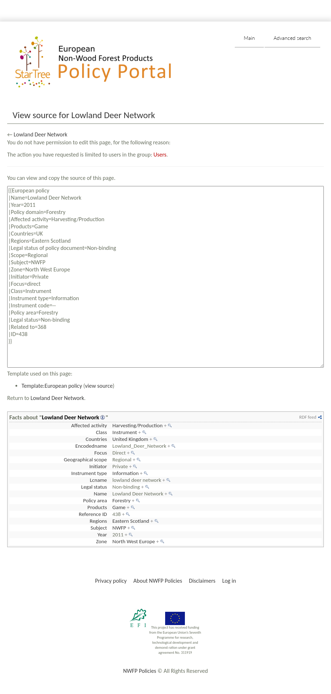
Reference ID (93, 514)
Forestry (121, 500)
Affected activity (89, 425)
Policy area (95, 500)
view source (99, 385)
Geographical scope (85, 459)
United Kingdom (130, 439)
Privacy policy (111, 580)
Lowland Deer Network (40, 134)
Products (97, 507)
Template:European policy (52, 385)
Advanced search (292, 38)
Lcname (98, 480)
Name (100, 493)
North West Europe (133, 541)
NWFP (119, 528)
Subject (98, 528)
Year (102, 534)
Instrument (124, 432)
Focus (100, 453)
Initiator (98, 466)
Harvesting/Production (137, 425)
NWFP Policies (139, 670)
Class (101, 432)
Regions (98, 521)
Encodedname (91, 446)
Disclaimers (202, 580)
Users (160, 154)
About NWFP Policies (158, 580)
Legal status (94, 487)
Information (125, 473)
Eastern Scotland (130, 521)
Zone (101, 541)
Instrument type (89, 473)
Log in (229, 580)
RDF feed (307, 417)
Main (249, 38)
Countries (96, 439)
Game (119, 507)
